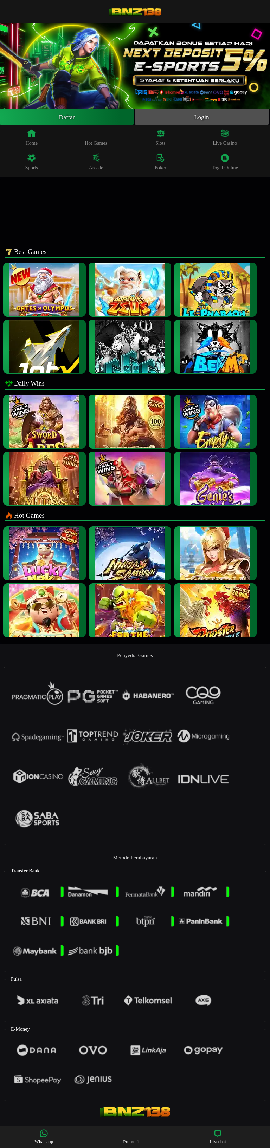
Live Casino (225, 137)
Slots (160, 137)
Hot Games (96, 137)
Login (202, 116)
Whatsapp (44, 1136)
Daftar (67, 116)
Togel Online (225, 162)
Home (32, 137)
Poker (160, 162)
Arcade (96, 162)
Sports (31, 162)
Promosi (131, 1136)
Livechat (218, 1136)
